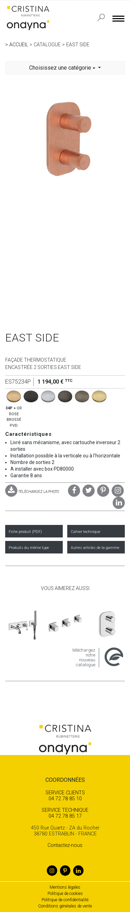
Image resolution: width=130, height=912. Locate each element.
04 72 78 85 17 (65, 813)
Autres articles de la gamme (95, 547)
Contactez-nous (65, 845)
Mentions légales (65, 887)
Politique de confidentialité (65, 899)
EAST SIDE (77, 44)
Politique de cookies (65, 893)
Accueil (18, 44)
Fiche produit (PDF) (25, 531)
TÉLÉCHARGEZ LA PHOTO (32, 492)
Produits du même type (29, 547)
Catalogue (47, 44)
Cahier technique (85, 531)
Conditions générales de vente (65, 906)
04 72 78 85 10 (65, 796)
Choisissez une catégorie (63, 67)
